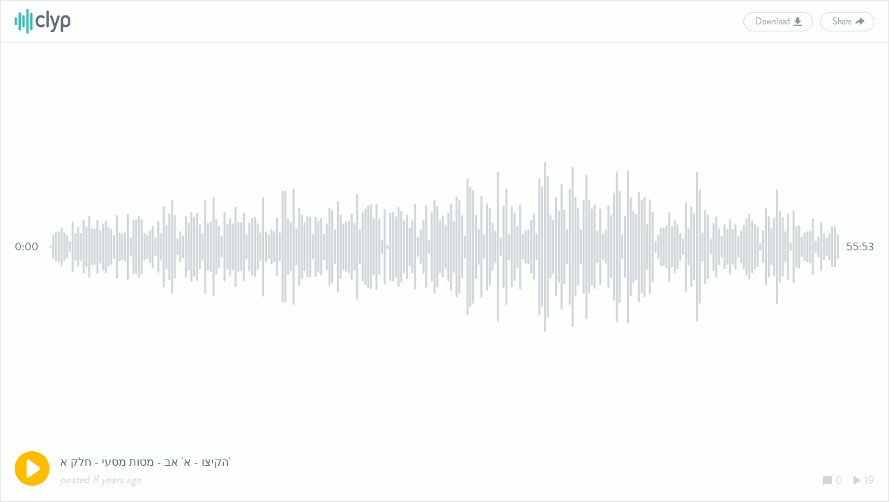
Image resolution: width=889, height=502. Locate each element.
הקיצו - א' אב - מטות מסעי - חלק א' (145, 462)
